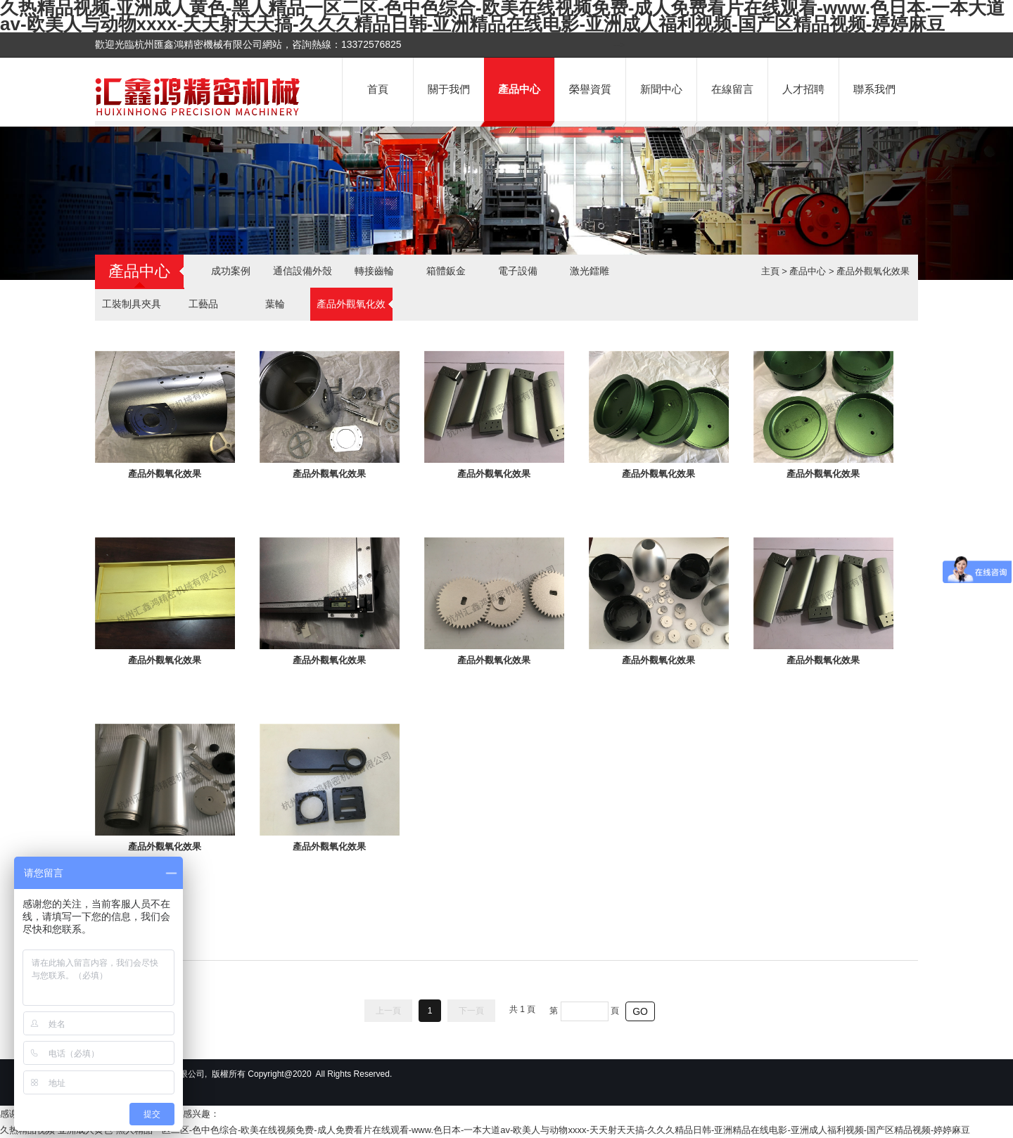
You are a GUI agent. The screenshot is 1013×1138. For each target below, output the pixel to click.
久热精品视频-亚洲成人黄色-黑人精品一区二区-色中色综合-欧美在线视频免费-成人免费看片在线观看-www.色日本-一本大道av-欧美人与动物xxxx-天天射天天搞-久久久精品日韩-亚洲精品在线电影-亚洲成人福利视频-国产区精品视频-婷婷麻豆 (485, 1130)
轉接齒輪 (374, 270)
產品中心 (519, 89)
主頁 (770, 271)
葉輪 (275, 303)
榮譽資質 (590, 89)
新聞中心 (661, 89)
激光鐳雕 (589, 270)
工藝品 (203, 303)
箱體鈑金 (446, 270)
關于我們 (449, 89)
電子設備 (517, 270)
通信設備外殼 (302, 270)
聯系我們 (874, 89)
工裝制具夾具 (131, 303)
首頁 (377, 89)
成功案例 (230, 270)
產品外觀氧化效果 (873, 271)
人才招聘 (803, 89)
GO (640, 1011)
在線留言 (732, 89)
